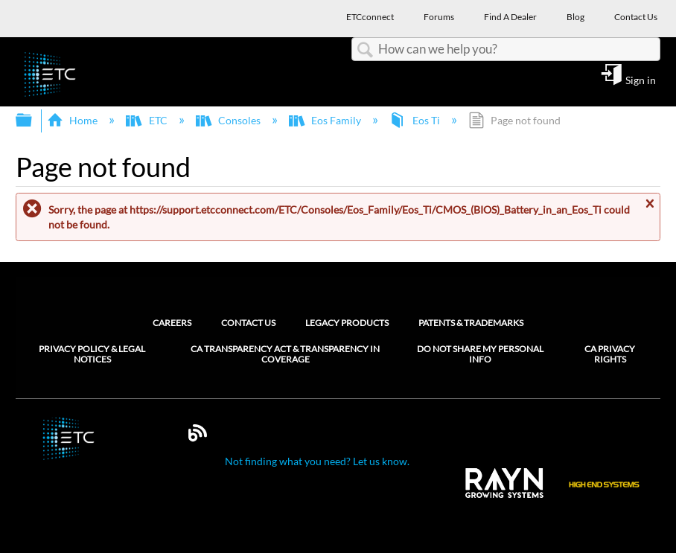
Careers (172, 322)
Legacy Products (347, 322)
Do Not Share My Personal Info (480, 354)
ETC (147, 120)
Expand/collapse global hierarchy (33, 120)
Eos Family (326, 120)
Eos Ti (415, 120)
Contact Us (248, 322)
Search (364, 50)
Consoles (229, 120)
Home (73, 120)
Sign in (640, 80)
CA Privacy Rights (609, 354)
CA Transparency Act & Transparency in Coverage (285, 354)
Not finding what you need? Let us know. (317, 461)
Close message (649, 209)
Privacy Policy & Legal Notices (92, 354)
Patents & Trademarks (470, 322)
